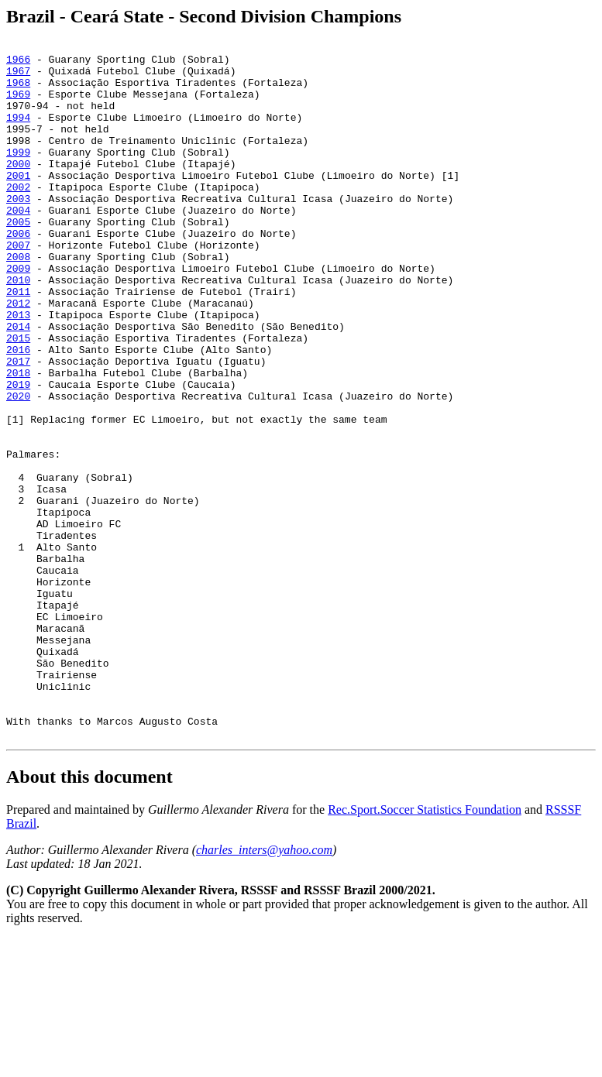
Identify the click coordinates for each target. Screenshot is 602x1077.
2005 (18, 259)
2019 (18, 454)
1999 (18, 175)
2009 (18, 314)
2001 (18, 203)
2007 (18, 286)
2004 (18, 245)
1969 (18, 105)
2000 (18, 189)
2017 (18, 426)
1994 (18, 133)
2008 (18, 300)
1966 (18, 63)
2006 (18, 273)
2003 (18, 231)
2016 (18, 412)
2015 (18, 398)
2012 (18, 356)
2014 (18, 384)
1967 (18, 77)
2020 (18, 468)
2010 (18, 328)
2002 (18, 217)
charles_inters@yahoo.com (264, 989)
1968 (18, 91)
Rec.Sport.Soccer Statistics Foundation (424, 948)
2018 (18, 440)
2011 (18, 342)
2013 (18, 370)
